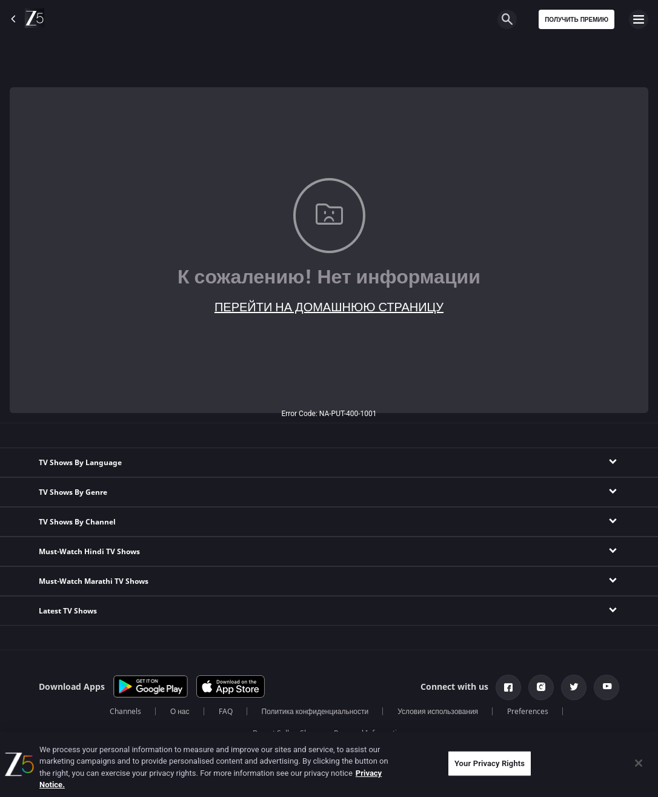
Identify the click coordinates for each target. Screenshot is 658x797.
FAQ (226, 711)
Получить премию (576, 19)
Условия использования (437, 711)
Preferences (527, 711)
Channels (125, 711)
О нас (180, 711)
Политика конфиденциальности (315, 711)
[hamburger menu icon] (638, 19)
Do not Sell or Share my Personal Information (329, 733)
